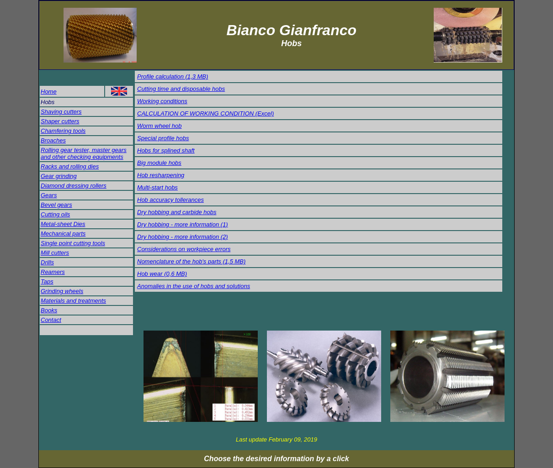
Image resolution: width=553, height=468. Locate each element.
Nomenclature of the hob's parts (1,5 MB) (191, 261)
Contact (51, 319)
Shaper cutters (60, 121)
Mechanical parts (63, 233)
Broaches (53, 140)
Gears (49, 195)
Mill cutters (55, 252)
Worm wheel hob (159, 125)
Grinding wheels (62, 291)
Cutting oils (55, 214)
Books (49, 310)
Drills (47, 262)
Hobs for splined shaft (166, 150)
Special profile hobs (163, 138)
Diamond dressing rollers (73, 185)
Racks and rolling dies (70, 166)
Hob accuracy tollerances (170, 199)
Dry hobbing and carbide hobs (176, 212)
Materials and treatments (73, 300)
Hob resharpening (160, 175)
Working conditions (162, 101)
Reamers (53, 271)
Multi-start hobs (157, 187)
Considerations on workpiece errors (183, 249)
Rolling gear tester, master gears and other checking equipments (84, 153)
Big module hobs (159, 162)
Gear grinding (59, 176)
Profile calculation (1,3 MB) (172, 76)
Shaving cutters (61, 111)
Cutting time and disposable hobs (181, 88)
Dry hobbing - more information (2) (182, 236)
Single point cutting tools (73, 243)
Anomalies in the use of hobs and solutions (193, 286)
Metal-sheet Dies (63, 224)
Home (49, 91)
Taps (47, 281)
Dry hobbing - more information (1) (182, 224)
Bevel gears (56, 204)
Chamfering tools (63, 130)
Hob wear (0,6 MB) (162, 273)
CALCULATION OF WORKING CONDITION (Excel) (205, 113)
